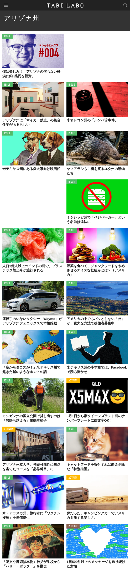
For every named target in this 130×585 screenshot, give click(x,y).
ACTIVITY (73, 380)
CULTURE (73, 526)
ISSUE (7, 36)
